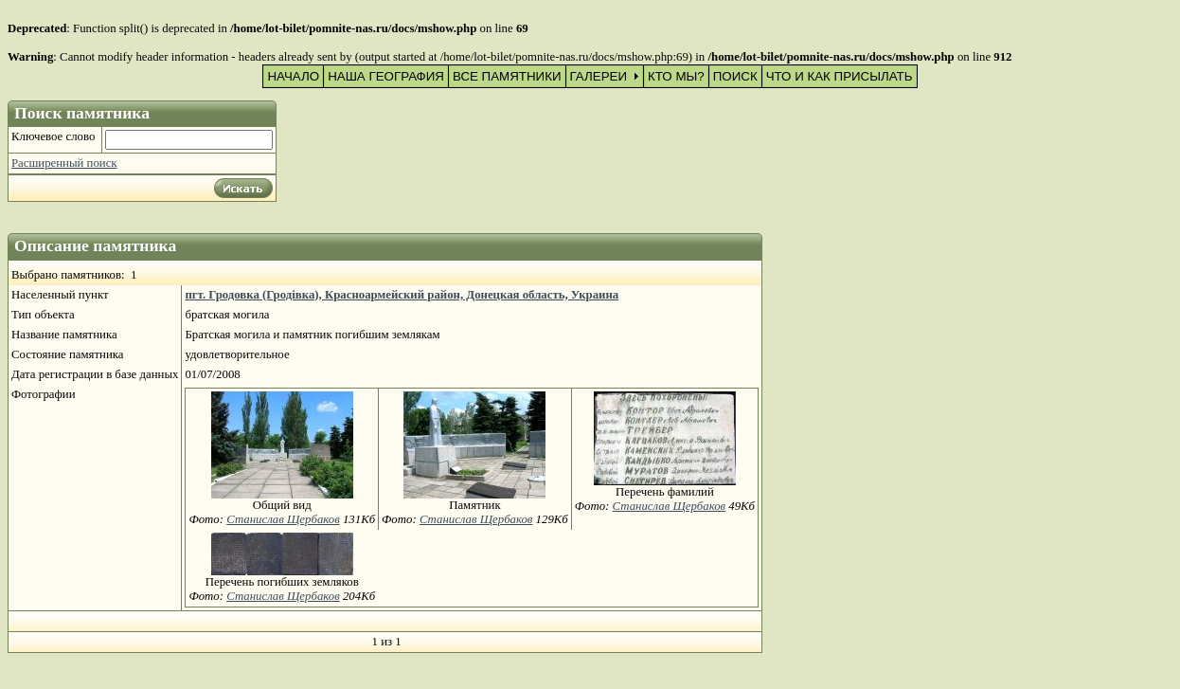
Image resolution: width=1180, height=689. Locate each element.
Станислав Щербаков (283, 519)
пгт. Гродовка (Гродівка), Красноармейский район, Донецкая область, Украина (401, 294)
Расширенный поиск (64, 163)
